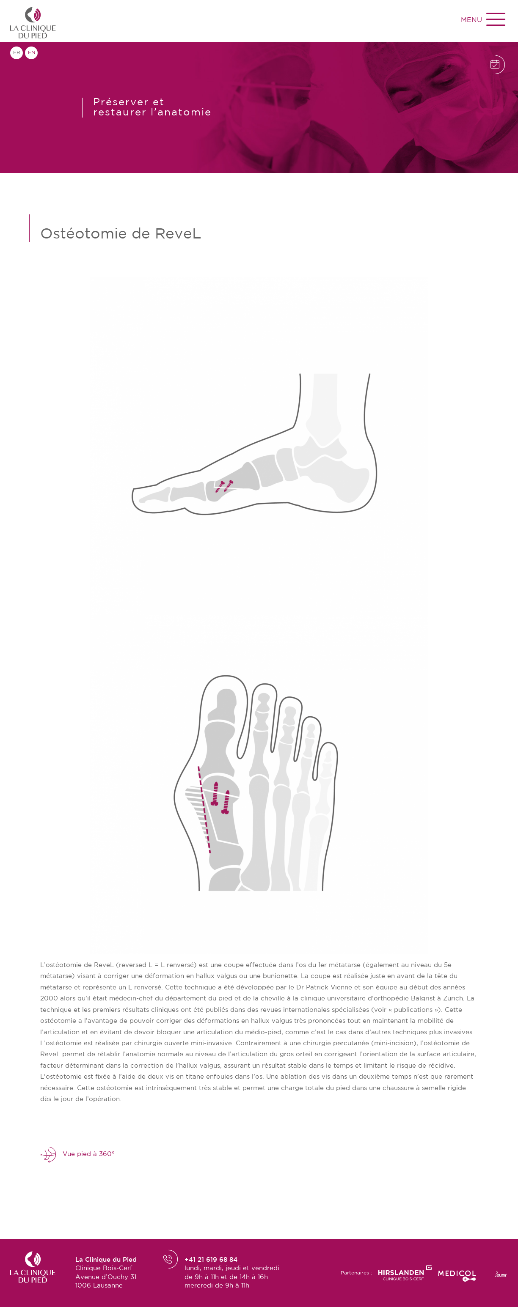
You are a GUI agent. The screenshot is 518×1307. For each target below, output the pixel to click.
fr (16, 52)
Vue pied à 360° (77, 1154)
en (31, 52)
